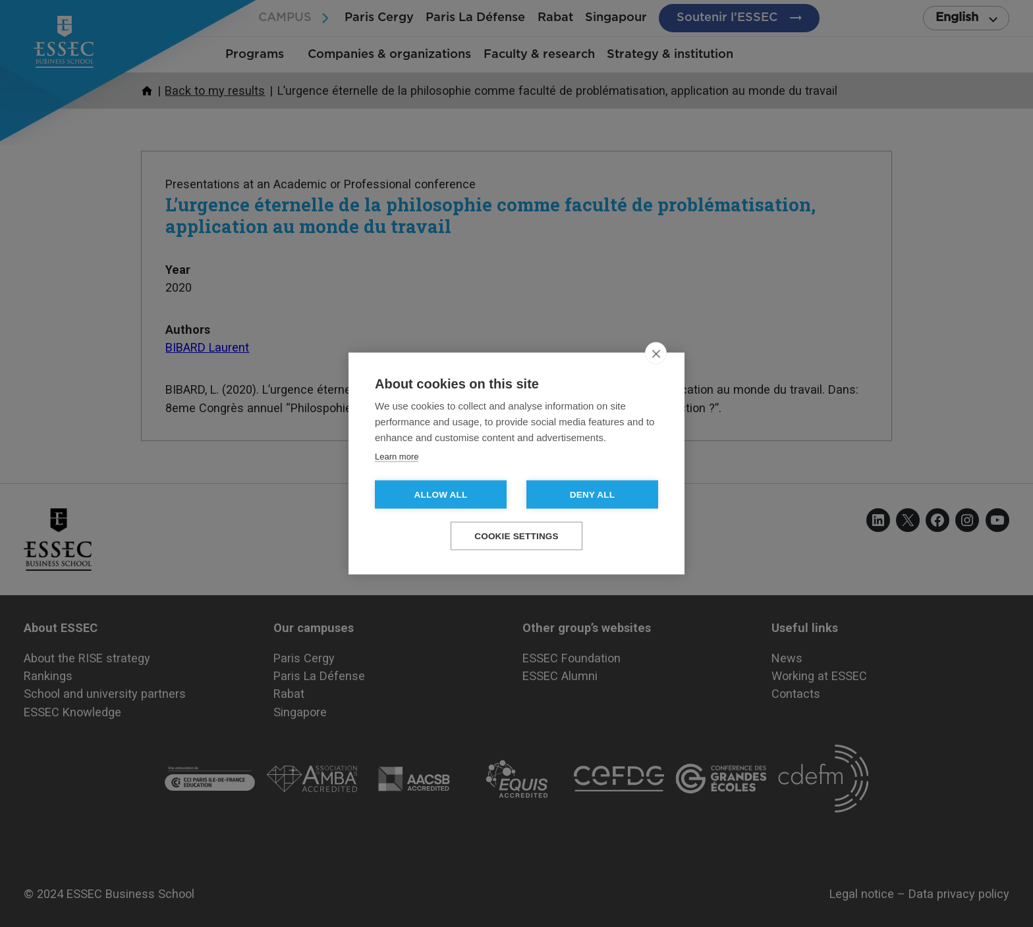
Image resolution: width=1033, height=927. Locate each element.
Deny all (592, 495)
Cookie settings (516, 536)
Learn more (396, 457)
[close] (656, 353)
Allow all (441, 495)
